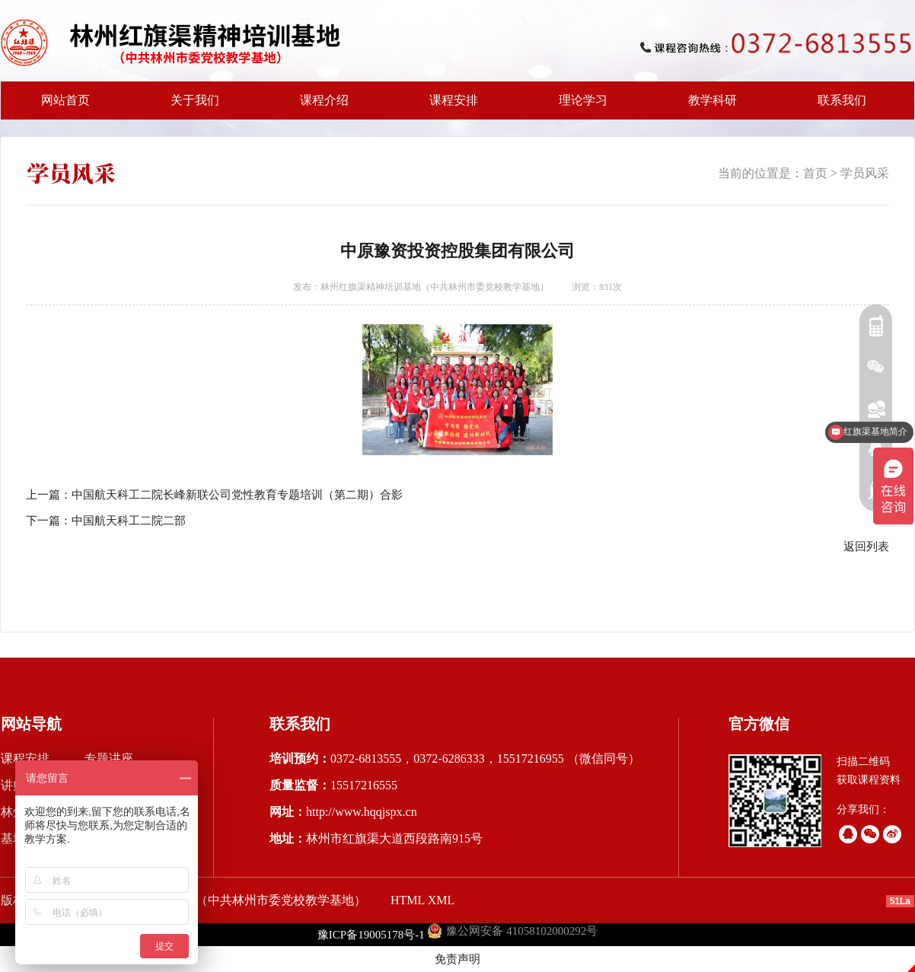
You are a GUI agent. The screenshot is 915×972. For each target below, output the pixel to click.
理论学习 (583, 100)
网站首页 (65, 100)
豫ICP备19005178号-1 (371, 935)
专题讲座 (108, 758)
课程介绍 (320, 107)
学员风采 (864, 173)
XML (441, 900)
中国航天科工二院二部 (129, 521)
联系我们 (842, 100)
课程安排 (449, 107)
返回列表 (866, 546)
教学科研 (708, 107)
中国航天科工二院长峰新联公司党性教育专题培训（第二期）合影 (237, 495)
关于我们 (190, 107)
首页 (815, 173)
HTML (408, 900)
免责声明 (457, 959)
